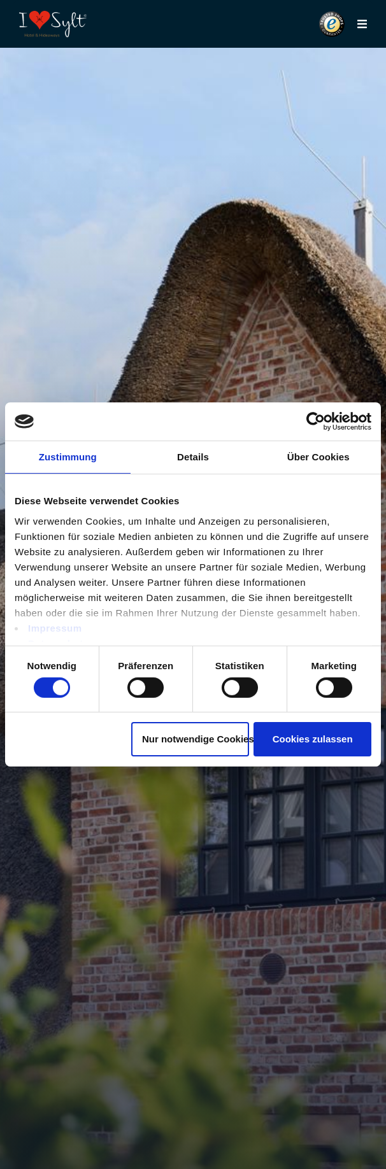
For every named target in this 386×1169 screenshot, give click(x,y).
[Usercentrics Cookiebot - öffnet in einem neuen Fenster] (315, 421)
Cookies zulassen (313, 738)
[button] (332, 24)
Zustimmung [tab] (68, 456)
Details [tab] (193, 456)
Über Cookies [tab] (318, 456)
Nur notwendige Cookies (195, 738)
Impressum (55, 627)
